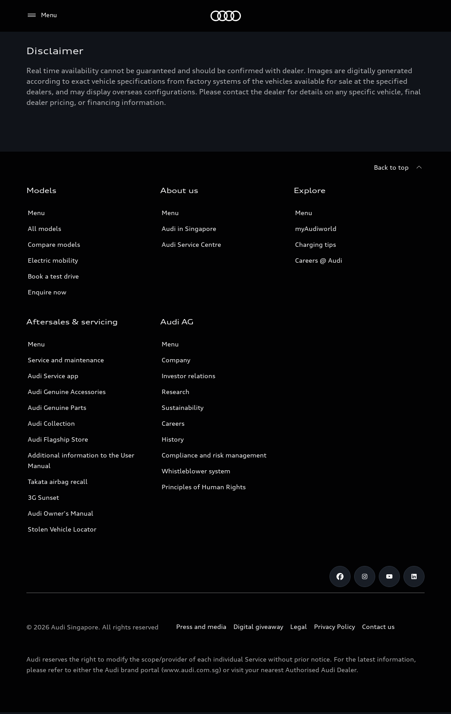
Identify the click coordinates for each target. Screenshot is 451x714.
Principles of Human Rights (204, 487)
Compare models (54, 244)
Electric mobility (53, 260)
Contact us (378, 626)
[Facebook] (340, 576)
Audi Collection (51, 423)
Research (175, 391)
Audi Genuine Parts (57, 407)
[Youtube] (389, 576)
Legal (298, 626)
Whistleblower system (196, 471)
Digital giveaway (258, 626)
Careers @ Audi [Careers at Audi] (318, 260)
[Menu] (41, 15)
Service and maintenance (66, 360)
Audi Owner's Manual (60, 513)
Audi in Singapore (189, 228)
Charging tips (315, 244)
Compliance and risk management (214, 455)
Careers (173, 423)
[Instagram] (364, 576)
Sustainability (182, 407)
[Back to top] (399, 167)
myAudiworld (315, 228)
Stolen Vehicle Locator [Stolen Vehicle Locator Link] (62, 529)
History (173, 439)
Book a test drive (53, 276)
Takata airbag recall (58, 481)
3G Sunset (43, 497)
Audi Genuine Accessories (67, 391)
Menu (36, 212)
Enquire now (47, 292)
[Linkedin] (414, 576)
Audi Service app (53, 375)
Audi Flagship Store (58, 439)
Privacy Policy (334, 626)
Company (176, 360)
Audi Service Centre (191, 244)
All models (44, 228)
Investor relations (188, 375)
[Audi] (226, 16)
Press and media (201, 626)
